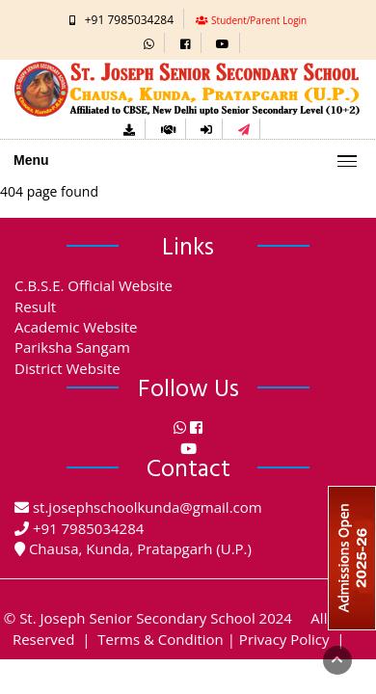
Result (35, 306)
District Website (67, 368)
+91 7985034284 (129, 20)
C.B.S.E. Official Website (93, 285)
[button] (149, 43)
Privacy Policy (284, 639)
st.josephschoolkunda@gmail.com (147, 507)
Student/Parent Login (259, 20)
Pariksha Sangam (72, 347)
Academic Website (76, 326)
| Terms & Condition (151, 639)
